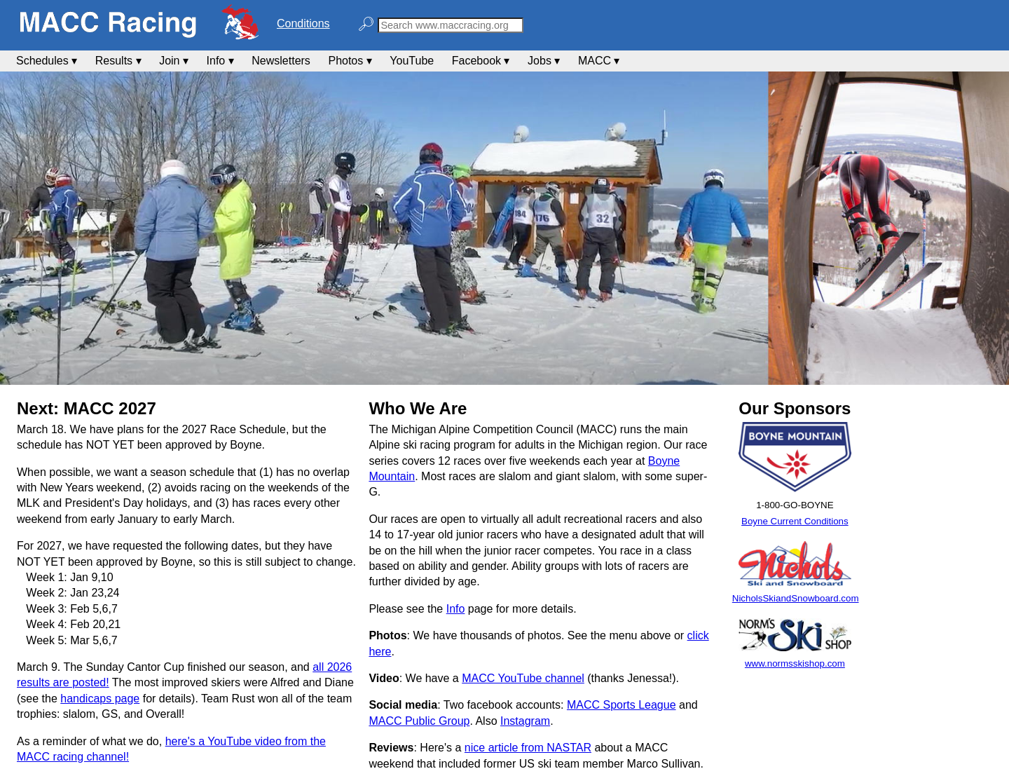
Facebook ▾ (481, 61)
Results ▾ (118, 61)
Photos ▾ (349, 61)
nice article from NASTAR (528, 748)
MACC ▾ (599, 61)
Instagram (525, 721)
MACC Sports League (621, 705)
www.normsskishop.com (795, 663)
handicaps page (99, 698)
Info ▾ (220, 61)
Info (455, 609)
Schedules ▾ (46, 61)
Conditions (303, 23)
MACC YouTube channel (523, 678)
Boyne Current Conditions (795, 521)
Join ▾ (173, 61)
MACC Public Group (419, 721)
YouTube (412, 61)
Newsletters (281, 61)
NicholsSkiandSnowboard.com (795, 598)
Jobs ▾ (544, 61)
